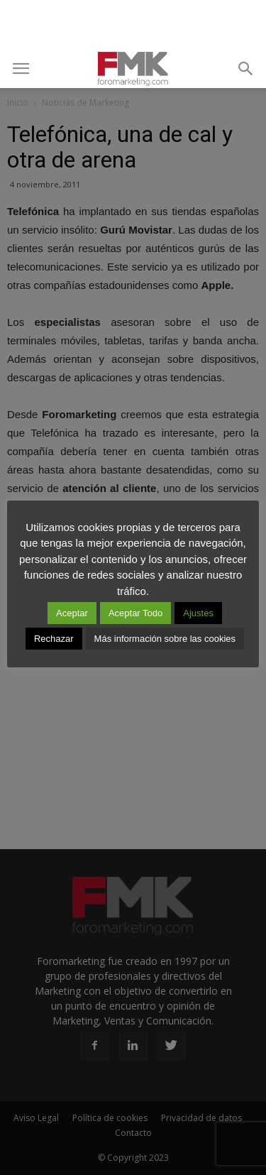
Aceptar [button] (72, 613)
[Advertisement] (133, 25)
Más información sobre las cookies (164, 638)
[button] (246, 69)
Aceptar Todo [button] (135, 613)
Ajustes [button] (198, 613)
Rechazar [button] (54, 638)
